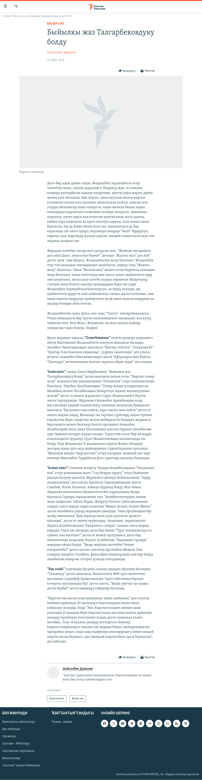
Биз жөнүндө (11, 729)
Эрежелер (9, 736)
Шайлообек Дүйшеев (61, 52)
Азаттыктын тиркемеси (18, 751)
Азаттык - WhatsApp (15, 743)
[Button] (127, 71)
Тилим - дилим (62, 722)
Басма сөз (55, 24)
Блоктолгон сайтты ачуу (18, 722)
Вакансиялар (11, 758)
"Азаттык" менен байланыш (21, 765)
